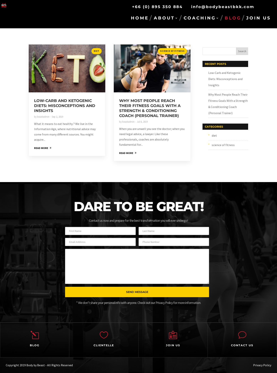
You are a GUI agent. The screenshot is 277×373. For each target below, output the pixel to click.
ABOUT (164, 19)
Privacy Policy (262, 365)
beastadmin (43, 116)
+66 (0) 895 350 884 (157, 6)
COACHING (200, 19)
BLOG (233, 19)
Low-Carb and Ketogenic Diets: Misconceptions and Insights (64, 105)
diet (96, 51)
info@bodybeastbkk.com (222, 6)
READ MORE (41, 148)
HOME (140, 19)
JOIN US (258, 19)
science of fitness (172, 51)
